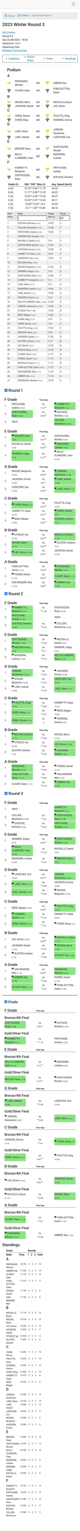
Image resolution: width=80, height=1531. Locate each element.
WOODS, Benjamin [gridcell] (29, 267)
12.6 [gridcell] (50, 297)
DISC (17, 43)
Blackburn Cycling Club (14, 50)
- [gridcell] (60, 236)
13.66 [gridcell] (50, 289)
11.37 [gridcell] (50, 367)
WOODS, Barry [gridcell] (27, 350)
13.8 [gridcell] (50, 332)
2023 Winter (22, 15)
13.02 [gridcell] (50, 315)
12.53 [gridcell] (50, 328)
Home (11, 16)
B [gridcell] (60, 310)
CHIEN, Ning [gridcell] (26, 319)
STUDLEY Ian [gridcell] (27, 310)
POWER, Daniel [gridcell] (27, 358)
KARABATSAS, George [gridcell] (31, 236)
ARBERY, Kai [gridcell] (26, 376)
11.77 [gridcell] (50, 363)
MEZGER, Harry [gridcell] (27, 332)
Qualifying (14, 58)
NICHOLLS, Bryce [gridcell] (28, 363)
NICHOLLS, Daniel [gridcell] (29, 241)
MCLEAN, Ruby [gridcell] (27, 262)
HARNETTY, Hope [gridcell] (29, 254)
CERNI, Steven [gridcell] (27, 323)
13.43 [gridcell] (50, 267)
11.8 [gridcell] (50, 341)
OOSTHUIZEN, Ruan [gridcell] (30, 275)
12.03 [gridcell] (50, 310)
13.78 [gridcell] (50, 302)
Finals (49, 58)
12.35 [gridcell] (50, 345)
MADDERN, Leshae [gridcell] (29, 289)
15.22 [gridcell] (50, 232)
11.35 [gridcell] (50, 376)
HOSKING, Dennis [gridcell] (28, 297)
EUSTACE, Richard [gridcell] (29, 223)
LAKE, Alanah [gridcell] (27, 293)
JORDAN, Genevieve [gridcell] (30, 306)
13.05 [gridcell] (50, 306)
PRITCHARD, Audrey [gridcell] (30, 232)
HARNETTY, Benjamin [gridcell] (31, 280)
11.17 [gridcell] (50, 354)
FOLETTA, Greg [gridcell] (28, 328)
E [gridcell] (60, 241)
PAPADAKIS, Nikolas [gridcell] (30, 380)
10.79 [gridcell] (50, 380)
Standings (70, 58)
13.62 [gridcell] (50, 258)
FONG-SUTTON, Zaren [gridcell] (31, 367)
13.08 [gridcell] (50, 293)
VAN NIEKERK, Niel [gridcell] (29, 371)
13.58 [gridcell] (50, 249)
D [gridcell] (60, 249)
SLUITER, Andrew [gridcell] (29, 341)
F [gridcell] (60, 223)
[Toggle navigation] (73, 4)
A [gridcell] (60, 354)
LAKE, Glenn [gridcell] (26, 284)
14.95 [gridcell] (50, 223)
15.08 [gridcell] (50, 227)
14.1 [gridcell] (50, 280)
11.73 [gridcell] (50, 358)
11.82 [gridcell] (50, 337)
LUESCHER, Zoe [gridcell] (28, 258)
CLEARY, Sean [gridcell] (27, 354)
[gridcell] (53, 236)
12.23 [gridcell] (50, 350)
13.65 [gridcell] (50, 245)
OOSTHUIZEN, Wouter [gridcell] (31, 245)
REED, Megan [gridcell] (27, 315)
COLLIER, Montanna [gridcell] (30, 227)
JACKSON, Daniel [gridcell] (28, 337)
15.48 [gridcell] (50, 275)
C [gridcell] (60, 254)
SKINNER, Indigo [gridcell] (28, 271)
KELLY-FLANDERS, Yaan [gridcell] (32, 302)
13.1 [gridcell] (50, 284)
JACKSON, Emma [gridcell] (29, 249)
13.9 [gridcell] (50, 241)
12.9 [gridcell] (50, 319)
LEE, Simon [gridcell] (26, 345)
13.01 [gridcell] (50, 254)
